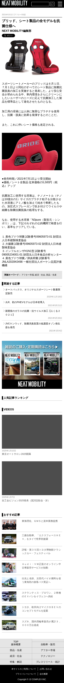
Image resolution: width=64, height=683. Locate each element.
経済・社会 (40, 275)
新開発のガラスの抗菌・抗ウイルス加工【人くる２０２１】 (33, 314)
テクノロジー (48, 656)
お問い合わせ (46, 669)
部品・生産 (51, 275)
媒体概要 (16, 644)
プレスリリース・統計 (48, 661)
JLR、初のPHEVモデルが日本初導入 (33, 304)
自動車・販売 (48, 644)
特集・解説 (16, 661)
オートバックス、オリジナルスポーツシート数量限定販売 (33, 293)
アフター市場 (28, 275)
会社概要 (44, 674)
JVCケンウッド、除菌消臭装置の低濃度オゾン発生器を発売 (33, 327)
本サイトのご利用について (23, 669)
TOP (15, 641)
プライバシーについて (26, 674)
